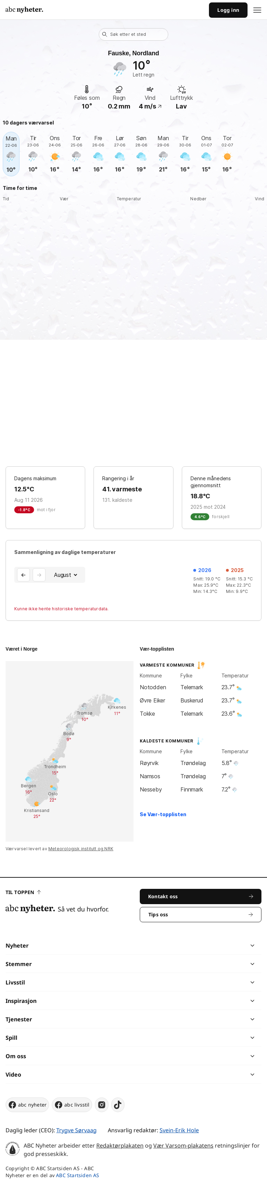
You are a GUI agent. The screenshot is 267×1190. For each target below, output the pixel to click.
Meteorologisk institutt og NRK (80, 848)
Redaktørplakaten (120, 1145)
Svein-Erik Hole (179, 1130)
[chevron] (192, 945)
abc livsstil (71, 1105)
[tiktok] (117, 1104)
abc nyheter (27, 1105)
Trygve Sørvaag (76, 1130)
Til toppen (23, 892)
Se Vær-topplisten (163, 814)
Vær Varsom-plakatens (183, 1145)
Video (13, 1074)
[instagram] (101, 1104)
